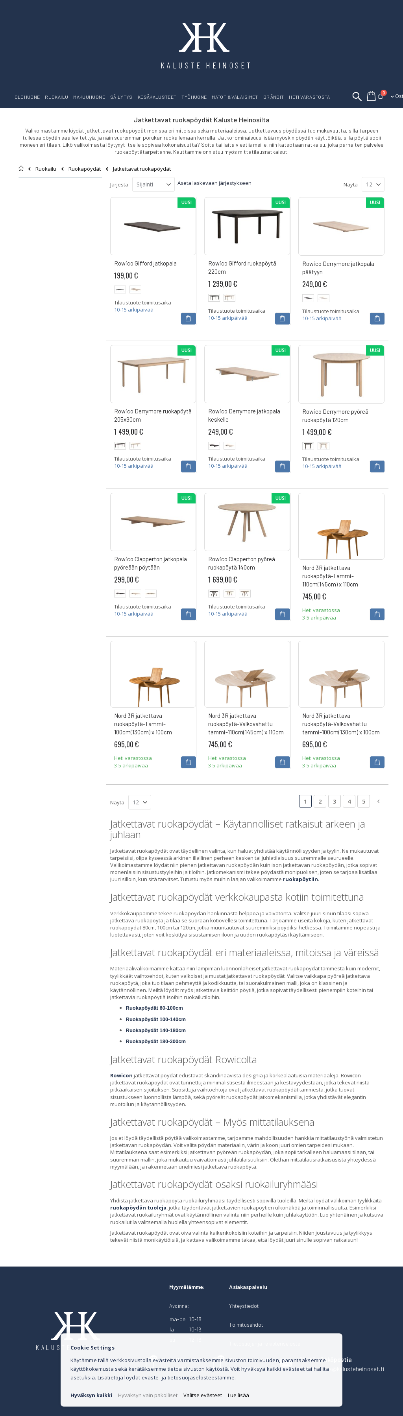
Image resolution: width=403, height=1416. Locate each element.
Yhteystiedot (244, 1305)
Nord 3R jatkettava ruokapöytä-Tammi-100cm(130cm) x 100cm (143, 724)
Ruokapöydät (84, 168)
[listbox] (153, 290)
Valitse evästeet (202, 1395)
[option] (120, 289)
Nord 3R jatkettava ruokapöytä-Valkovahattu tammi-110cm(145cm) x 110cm (246, 724)
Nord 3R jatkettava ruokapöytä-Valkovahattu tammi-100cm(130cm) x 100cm (341, 724)
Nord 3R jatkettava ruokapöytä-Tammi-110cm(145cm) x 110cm (330, 576)
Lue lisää (238, 1395)
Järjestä (119, 184)
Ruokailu (45, 168)
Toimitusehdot (246, 1324)
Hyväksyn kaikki (91, 1395)
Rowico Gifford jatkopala (145, 263)
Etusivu (21, 168)
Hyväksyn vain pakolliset (147, 1395)
